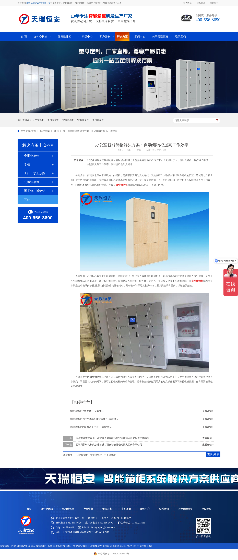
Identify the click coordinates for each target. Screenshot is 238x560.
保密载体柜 (64, 36)
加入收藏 (187, 3)
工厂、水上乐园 (34, 173)
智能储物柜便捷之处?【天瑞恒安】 (88, 411)
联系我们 (201, 3)
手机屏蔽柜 (98, 120)
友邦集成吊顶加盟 (99, 546)
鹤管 (33, 546)
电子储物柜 (110, 455)
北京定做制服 (83, 546)
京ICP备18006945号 (121, 518)
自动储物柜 (82, 455)
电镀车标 (58, 546)
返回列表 (213, 454)
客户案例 (104, 36)
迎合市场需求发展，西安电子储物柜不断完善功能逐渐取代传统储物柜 (112, 438)
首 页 (24, 36)
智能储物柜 (96, 455)
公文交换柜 (38, 120)
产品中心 (87, 36)
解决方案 (122, 36)
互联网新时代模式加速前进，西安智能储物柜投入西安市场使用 (109, 444)
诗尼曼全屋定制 (118, 546)
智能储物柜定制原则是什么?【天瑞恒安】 (92, 427)
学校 (27, 164)
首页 (34, 131)
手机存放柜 (53, 120)
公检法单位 (31, 182)
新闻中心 (140, 36)
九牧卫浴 (132, 546)
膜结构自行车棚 (44, 546)
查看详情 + (208, 438)
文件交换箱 (40, 36)
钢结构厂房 (69, 546)
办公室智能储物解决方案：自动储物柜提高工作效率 (90, 131)
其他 (56, 131)
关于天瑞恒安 (160, 36)
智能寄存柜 (68, 120)
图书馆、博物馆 (34, 191)
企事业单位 (31, 155)
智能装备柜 (83, 120)
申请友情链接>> (145, 546)
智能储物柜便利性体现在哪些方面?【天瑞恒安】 (95, 419)
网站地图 (214, 3)
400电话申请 (23, 546)
